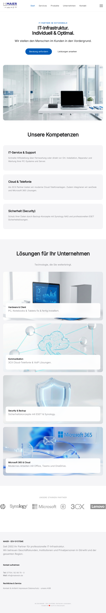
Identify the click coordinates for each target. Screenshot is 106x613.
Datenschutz (33, 588)
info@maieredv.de (15, 575)
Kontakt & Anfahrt (10, 588)
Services (43, 5)
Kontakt (82, 5)
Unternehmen (69, 5)
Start (33, 5)
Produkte (55, 5)
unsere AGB (46, 588)
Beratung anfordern (38, 51)
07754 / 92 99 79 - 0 (15, 573)
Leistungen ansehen (67, 51)
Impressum (23, 588)
